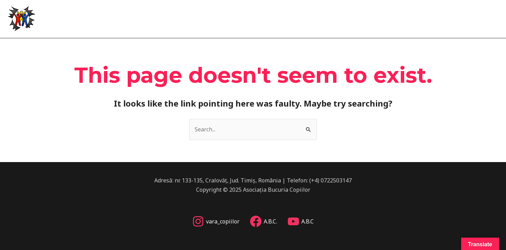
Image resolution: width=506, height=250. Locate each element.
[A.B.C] (301, 221)
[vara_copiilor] (216, 221)
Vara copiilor (387, 17)
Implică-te (476, 17)
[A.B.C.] (263, 221)
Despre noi (343, 17)
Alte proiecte (434, 17)
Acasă (310, 17)
